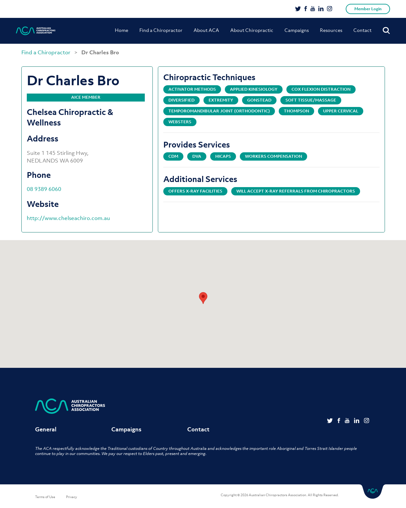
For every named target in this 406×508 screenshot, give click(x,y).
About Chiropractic (251, 30)
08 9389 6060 (44, 189)
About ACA (206, 30)
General (45, 429)
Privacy (71, 496)
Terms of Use (45, 496)
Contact (362, 30)
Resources (331, 30)
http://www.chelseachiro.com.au (68, 218)
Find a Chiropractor (160, 30)
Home (121, 30)
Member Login (367, 8)
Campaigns (296, 30)
